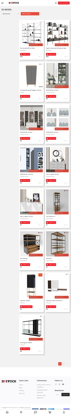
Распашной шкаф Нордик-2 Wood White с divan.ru (31, 90)
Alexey (22, 92)
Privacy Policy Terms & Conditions (44, 386)
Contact (21, 390)
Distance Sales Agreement (41, 396)
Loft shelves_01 (50, 216)
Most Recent (6, 14)
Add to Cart (25, 54)
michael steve (50, 92)
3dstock (22, 303)
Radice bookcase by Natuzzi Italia (56, 48)
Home (21, 385)
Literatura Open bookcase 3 (54, 300)
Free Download (26, 306)
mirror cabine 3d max (52, 174)
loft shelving (23, 258)
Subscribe (65, 394)
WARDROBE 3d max (52, 90)
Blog (20, 387)
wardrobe (49, 258)
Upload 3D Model (64, 3)
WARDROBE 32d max (26, 174)
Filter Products (26, 14)
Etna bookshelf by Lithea (27, 48)
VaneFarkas (49, 219)
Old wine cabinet (25, 300)
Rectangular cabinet (26, 342)
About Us (22, 393)
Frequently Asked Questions (42, 391)
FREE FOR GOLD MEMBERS (33, 45)
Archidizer (23, 50)
